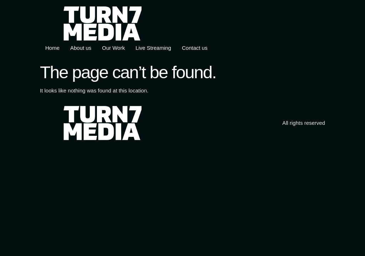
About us (80, 48)
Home (52, 48)
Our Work (113, 48)
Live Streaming (153, 48)
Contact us (194, 48)
